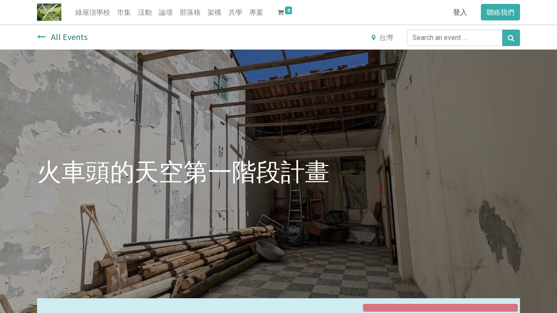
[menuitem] (93, 12)
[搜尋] (511, 38)
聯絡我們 (500, 12)
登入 (460, 12)
